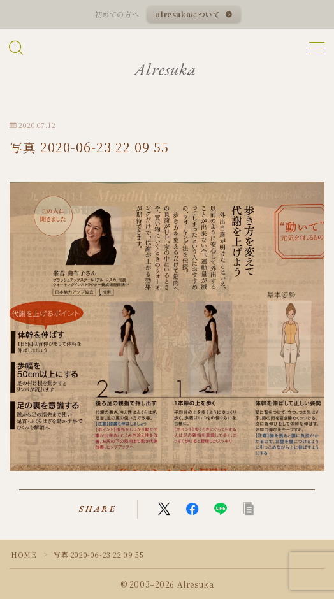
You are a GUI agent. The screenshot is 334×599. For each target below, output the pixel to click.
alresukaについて (188, 14)
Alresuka (165, 69)
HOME (23, 554)
